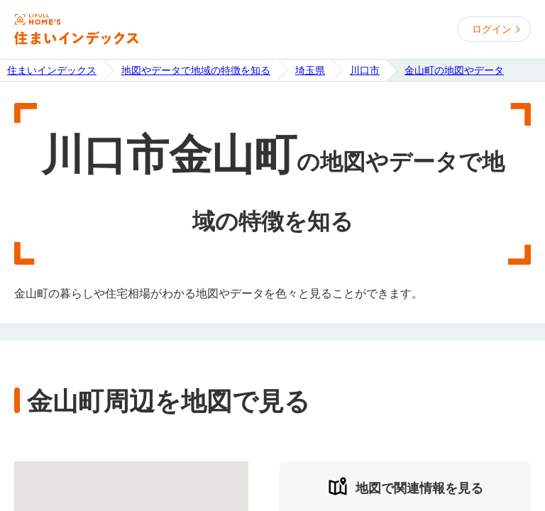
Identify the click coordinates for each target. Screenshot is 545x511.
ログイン (492, 29)
